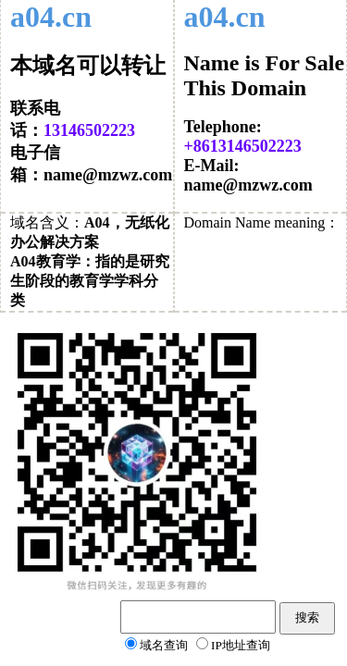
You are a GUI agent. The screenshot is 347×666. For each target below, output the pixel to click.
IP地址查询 (240, 645)
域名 (25, 222)
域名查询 (164, 645)
